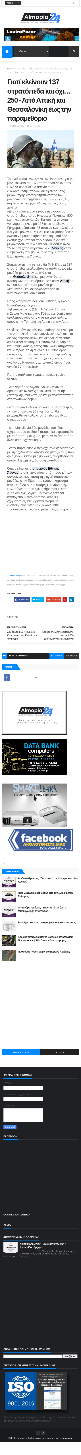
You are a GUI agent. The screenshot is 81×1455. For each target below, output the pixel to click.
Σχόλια (60, 1065)
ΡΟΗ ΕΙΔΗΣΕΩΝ (21, 1065)
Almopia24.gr (15, 588)
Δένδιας (58, 261)
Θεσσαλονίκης (24, 290)
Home (10, 69)
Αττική (65, 294)
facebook (72, 668)
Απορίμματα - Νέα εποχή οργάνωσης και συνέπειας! (47, 935)
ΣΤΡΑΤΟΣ (20, 69)
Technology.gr (66, 1451)
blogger (56, 668)
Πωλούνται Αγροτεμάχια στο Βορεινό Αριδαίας (44, 964)
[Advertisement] (40, 1017)
